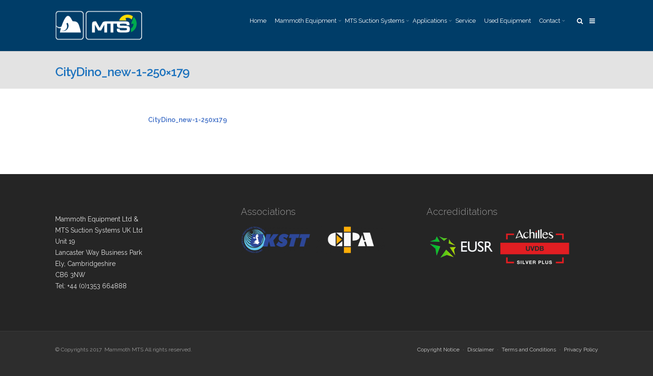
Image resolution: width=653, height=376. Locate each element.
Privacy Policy (581, 349)
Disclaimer (480, 349)
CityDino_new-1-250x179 (187, 119)
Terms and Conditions (529, 349)
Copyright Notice (438, 349)
